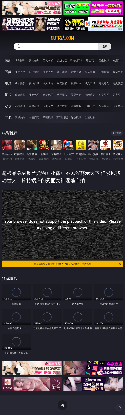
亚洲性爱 (20, 83)
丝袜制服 (90, 72)
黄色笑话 (104, 106)
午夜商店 (34, 117)
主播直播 (104, 72)
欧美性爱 (62, 83)
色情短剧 (90, 117)
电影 (8, 83)
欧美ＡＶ (48, 72)
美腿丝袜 (76, 94)
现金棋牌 (104, 60)
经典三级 (90, 83)
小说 (8, 106)
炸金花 (90, 60)
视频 (8, 72)
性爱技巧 (118, 106)
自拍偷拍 (34, 72)
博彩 (8, 60)
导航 (8, 117)
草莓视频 (48, 117)
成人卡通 (48, 83)
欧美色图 (48, 94)
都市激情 (20, 106)
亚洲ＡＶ (20, 72)
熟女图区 (104, 94)
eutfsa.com (62, 38)
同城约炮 (20, 117)
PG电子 (20, 60)
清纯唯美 (90, 94)
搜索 (104, 46)
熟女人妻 (76, 72)
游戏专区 (62, 60)
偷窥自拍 (20, 94)
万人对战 (48, 60)
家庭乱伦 (34, 106)
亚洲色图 (34, 94)
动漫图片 (62, 94)
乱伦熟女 (104, 83)
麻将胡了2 (76, 60)
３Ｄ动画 (62, 72)
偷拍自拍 (34, 83)
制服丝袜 (76, 83)
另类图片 (118, 94)
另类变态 (118, 83)
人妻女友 (48, 106)
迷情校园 (76, 106)
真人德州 (34, 60)
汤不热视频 (62, 117)
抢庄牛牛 (118, 60)
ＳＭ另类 (118, 72)
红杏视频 (76, 117)
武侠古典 (62, 106)
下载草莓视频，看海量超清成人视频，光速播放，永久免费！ (76, 264)
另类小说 (90, 106)
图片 (8, 94)
